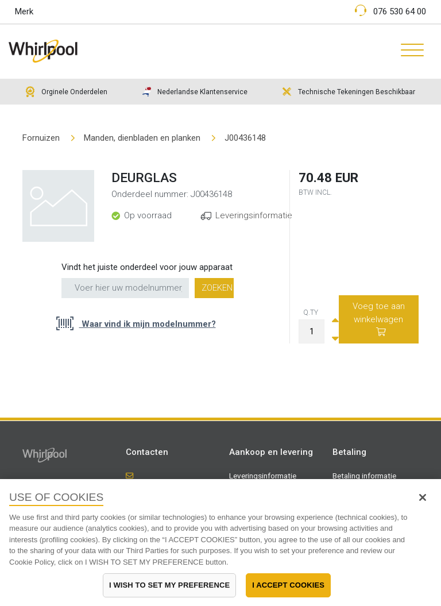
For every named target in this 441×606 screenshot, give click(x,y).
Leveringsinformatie (253, 215)
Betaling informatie (364, 475)
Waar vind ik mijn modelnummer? (147, 324)
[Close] (422, 497)
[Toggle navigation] (408, 51)
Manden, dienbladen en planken (142, 138)
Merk (24, 11)
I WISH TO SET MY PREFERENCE (169, 585)
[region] (220, 542)
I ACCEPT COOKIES (288, 585)
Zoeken (217, 288)
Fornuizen (41, 138)
